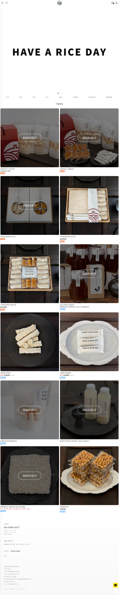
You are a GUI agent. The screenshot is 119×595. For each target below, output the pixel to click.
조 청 (33, 97)
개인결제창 (109, 97)
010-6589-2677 (11, 527)
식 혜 (7, 97)
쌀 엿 (20, 97)
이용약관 (6, 551)
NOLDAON (91, 97)
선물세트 (75, 97)
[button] (7, 3)
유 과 (47, 97)
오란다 (60, 97)
